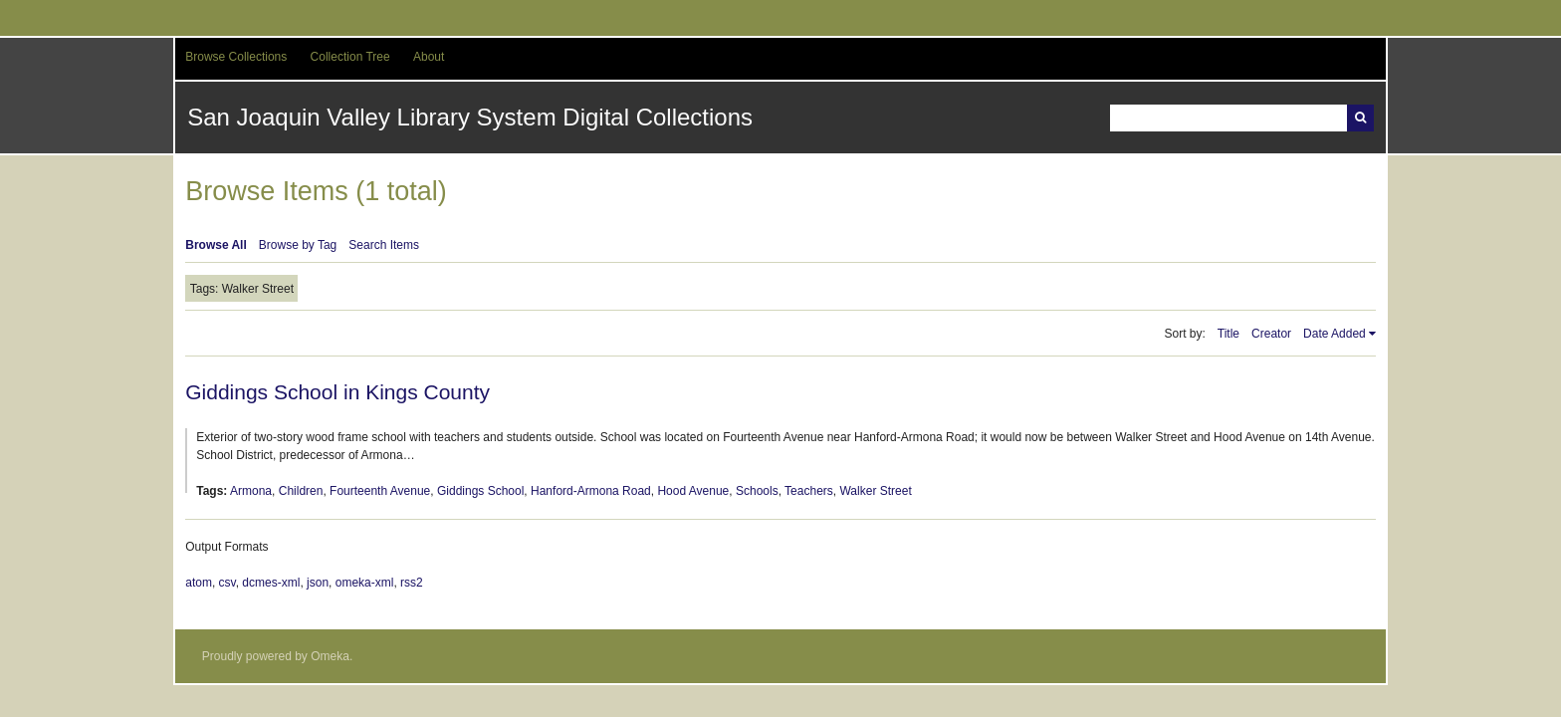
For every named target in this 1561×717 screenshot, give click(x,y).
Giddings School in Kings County (337, 391)
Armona (251, 491)
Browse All (216, 245)
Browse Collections (236, 57)
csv (227, 583)
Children (301, 491)
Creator (1271, 334)
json (318, 583)
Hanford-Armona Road (591, 491)
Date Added (1334, 334)
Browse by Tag (298, 245)
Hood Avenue (693, 491)
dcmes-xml (271, 583)
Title (1228, 334)
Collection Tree (350, 57)
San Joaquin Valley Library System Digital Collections (470, 117)
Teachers (808, 491)
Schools (757, 491)
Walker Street (875, 491)
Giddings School (480, 491)
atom (198, 583)
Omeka (330, 656)
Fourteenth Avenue (380, 491)
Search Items (383, 245)
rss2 (411, 583)
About (428, 57)
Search (1360, 118)
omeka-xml (364, 583)
